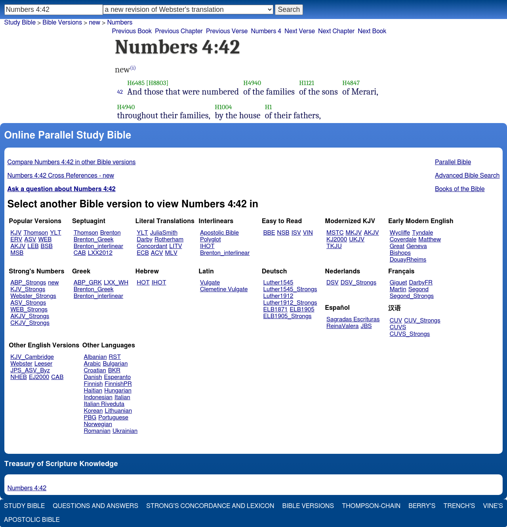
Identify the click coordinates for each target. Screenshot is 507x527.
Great (397, 246)
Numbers (119, 22)
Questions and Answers (95, 506)
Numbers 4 (266, 31)
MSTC (334, 233)
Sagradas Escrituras (352, 319)
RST (115, 357)
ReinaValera (342, 326)
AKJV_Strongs (29, 316)
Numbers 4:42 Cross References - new (61, 176)
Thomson (35, 233)
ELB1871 (275, 310)
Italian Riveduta (104, 404)
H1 (268, 107)
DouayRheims (408, 260)
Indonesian (98, 397)
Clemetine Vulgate (224, 289)
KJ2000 (336, 240)
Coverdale (403, 240)
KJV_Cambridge (32, 357)
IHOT (207, 246)
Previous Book (132, 31)
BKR (114, 370)
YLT (55, 233)
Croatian (95, 370)
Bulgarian (115, 364)
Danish (93, 377)
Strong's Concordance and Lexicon (210, 506)
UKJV (356, 240)
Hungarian (118, 391)
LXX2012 (100, 253)
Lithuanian (118, 411)
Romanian (97, 431)
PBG (90, 418)
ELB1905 (302, 310)
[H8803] (157, 83)
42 (120, 91)
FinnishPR (118, 384)
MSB (16, 253)
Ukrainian (124, 431)
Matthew (429, 240)
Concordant (152, 246)
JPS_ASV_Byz (30, 370)
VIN (308, 233)
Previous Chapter (179, 31)
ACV (157, 253)
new (53, 283)
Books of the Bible (460, 189)
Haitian (93, 391)
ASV (30, 240)
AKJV (17, 246)
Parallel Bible (453, 162)
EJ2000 (39, 377)
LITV (175, 246)
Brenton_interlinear (98, 246)
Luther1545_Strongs (290, 289)
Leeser (43, 364)
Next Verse (299, 31)
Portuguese (113, 418)
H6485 (136, 83)
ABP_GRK (88, 283)
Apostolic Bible (32, 520)
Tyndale (422, 233)
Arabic (92, 364)
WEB (44, 240)
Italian (122, 397)
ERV (16, 240)
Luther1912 (278, 296)
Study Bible (20, 22)
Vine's (493, 506)
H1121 (306, 83)
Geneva (416, 246)
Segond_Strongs (412, 296)
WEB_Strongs (29, 310)
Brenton (110, 233)
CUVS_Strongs (410, 334)
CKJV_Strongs (30, 323)
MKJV (353, 233)
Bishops (400, 253)
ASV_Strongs (28, 303)
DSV (332, 283)
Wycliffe (400, 233)
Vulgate (210, 283)
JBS (366, 326)
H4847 (351, 83)
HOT (143, 283)
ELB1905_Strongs (287, 316)
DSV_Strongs (359, 283)
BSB (47, 246)
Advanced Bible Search (467, 176)
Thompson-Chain (371, 506)
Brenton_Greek (94, 240)
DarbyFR (421, 283)
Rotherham (168, 240)
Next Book (372, 31)
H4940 (252, 83)
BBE (269, 233)
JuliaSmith (163, 233)
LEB (32, 246)
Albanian (95, 357)
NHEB (18, 377)
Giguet (398, 283)
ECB (143, 253)
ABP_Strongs (28, 283)
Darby (144, 240)
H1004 (223, 107)
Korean (93, 411)
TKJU (334, 246)
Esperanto (117, 377)
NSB (283, 233)
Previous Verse (227, 31)
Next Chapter (336, 31)
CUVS (398, 327)
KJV (15, 233)
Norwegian (98, 424)
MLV (171, 253)
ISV (296, 233)
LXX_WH (116, 283)
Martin (398, 289)
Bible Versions (62, 22)
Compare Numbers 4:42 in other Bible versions (72, 162)
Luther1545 (278, 283)
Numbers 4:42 (27, 488)
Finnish (93, 384)
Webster (21, 364)
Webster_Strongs (33, 296)
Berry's (421, 506)
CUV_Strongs (422, 321)
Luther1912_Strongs (290, 303)
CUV (396, 321)
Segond (418, 289)
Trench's (459, 506)
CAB (80, 253)
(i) (133, 67)
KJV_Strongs (27, 289)
